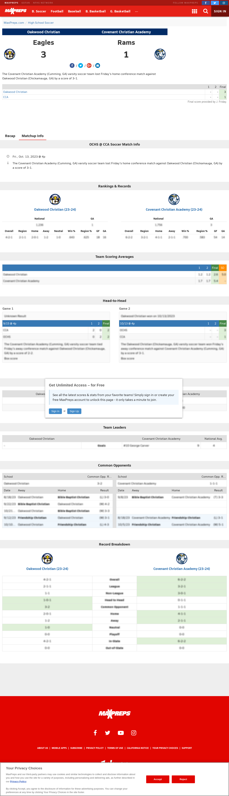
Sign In (55, 411)
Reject (183, 779)
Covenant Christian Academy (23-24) (174, 209)
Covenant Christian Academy (126, 31)
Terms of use (115, 748)
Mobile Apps (59, 748)
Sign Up (74, 411)
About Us (42, 748)
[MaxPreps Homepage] (114, 714)
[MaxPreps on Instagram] (224, 3)
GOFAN (25, 2)
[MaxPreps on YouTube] (121, 732)
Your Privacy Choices (165, 748)
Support (187, 748)
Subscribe (76, 748)
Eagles (43, 42)
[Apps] (194, 11)
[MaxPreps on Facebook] (206, 3)
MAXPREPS (11, 2)
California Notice (138, 748)
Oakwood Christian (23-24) (55, 209)
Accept (158, 779)
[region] (114, 779)
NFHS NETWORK (43, 2)
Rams (126, 42)
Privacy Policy (95, 748)
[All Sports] (136, 11)
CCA (5, 97)
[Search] (205, 11)
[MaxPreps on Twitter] (215, 3)
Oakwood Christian (43, 31)
